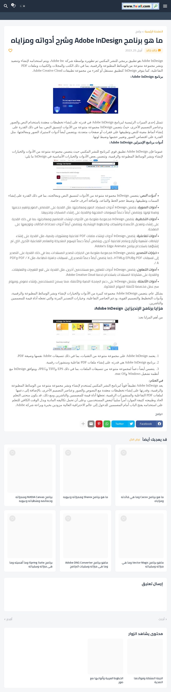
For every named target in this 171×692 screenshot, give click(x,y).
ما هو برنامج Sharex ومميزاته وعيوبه (85, 497)
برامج (138, 31)
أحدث (161, 619)
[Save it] (10, 50)
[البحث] (5, 6)
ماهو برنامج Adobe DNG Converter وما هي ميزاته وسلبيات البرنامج (86, 564)
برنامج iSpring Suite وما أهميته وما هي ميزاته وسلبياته (30, 564)
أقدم (9, 619)
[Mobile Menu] (165, 6)
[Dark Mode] (22, 6)
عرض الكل (134, 440)
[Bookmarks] (14, 6)
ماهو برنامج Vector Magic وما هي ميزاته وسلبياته (143, 564)
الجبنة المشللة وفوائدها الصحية (148, 680)
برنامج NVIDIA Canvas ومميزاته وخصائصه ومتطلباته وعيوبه (33, 499)
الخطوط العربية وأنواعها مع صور (106, 680)
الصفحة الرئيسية (154, 31)
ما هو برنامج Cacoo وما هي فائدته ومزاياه (142, 499)
